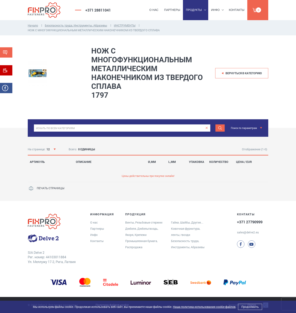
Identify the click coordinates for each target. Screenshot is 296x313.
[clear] (206, 128)
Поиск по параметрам (244, 128)
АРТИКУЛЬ (37, 162)
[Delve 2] (48, 10)
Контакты (236, 10)
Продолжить (250, 307)
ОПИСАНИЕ (83, 162)
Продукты (194, 10)
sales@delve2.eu (248, 232)
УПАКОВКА (196, 162)
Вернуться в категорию (243, 73)
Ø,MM (152, 162)
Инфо (215, 10)
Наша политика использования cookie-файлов (204, 307)
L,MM (172, 162)
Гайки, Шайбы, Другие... (187, 222)
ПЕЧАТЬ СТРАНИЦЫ (50, 188)
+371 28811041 (98, 10)
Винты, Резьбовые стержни (143, 222)
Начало (33, 25)
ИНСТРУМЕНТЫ (124, 25)
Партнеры (172, 10)
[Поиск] (220, 128)
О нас (153, 10)
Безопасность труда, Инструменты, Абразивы (76, 25)
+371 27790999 (249, 221)
